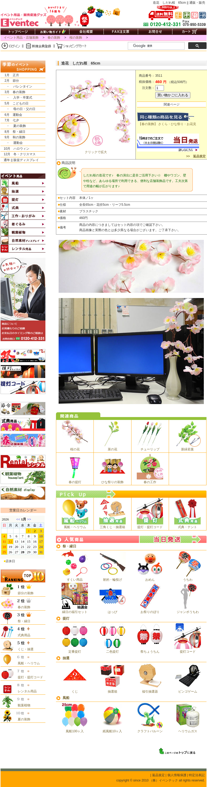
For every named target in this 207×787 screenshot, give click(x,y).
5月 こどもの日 (15, 103)
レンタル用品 (26, 691)
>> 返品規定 (195, 156)
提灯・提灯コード (29, 677)
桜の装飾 (75, 37)
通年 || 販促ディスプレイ (20, 160)
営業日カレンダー (23, 510)
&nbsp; (23, 537)
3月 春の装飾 (13, 92)
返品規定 (158, 775)
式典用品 (22, 635)
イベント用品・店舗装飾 (21, 37)
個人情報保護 (176, 775)
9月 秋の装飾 (13, 137)
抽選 (66, 658)
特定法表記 (197, 775)
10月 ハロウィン (15, 148)
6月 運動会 (11, 115)
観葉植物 (22, 705)
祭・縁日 (69, 546)
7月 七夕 (10, 120)
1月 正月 (10, 75)
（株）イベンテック (163, 780)
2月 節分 (10, 81)
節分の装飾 (24, 593)
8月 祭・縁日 (13, 132)
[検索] (158, 46)
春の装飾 (54, 37)
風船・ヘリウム (27, 663)
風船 (66, 698)
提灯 (66, 618)
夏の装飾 (22, 719)
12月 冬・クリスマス (18, 154)
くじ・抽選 (24, 649)
